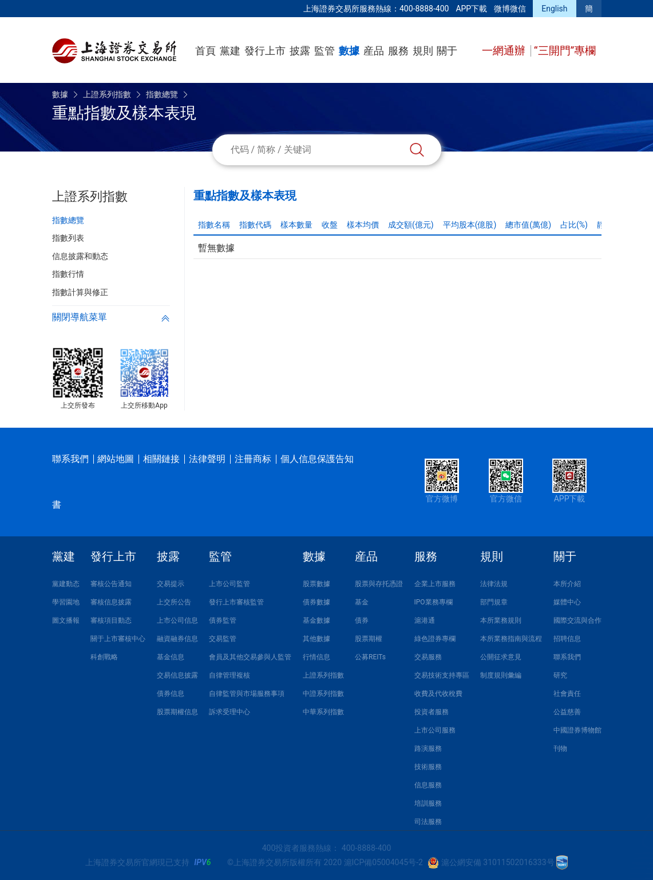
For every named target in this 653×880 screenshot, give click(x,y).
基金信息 (170, 657)
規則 (423, 51)
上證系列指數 (107, 94)
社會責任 (567, 694)
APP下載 (471, 8)
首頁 (205, 51)
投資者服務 (431, 712)
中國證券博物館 (577, 730)
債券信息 (170, 694)
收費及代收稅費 (438, 694)
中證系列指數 (323, 694)
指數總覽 (162, 94)
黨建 (230, 51)
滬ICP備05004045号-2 (383, 862)
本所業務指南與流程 (511, 639)
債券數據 (316, 602)
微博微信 (510, 8)
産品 (373, 51)
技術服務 (428, 767)
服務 (398, 51)
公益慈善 (567, 712)
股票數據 (316, 584)
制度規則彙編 (500, 675)
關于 (447, 51)
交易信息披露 (177, 675)
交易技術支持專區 (441, 675)
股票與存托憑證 (379, 584)
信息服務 (428, 785)
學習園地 (66, 602)
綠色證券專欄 (435, 639)
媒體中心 (567, 602)
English (554, 8)
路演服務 (428, 748)
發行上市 (265, 51)
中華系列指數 (323, 712)
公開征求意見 (500, 657)
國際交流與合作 (577, 620)
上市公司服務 (435, 730)
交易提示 (170, 584)
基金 (362, 602)
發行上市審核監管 (236, 602)
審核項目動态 (111, 620)
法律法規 (494, 584)
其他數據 (316, 639)
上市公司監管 (229, 584)
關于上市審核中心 (117, 639)
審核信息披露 (111, 602)
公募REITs (370, 657)
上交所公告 (174, 602)
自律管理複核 (229, 675)
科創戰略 (104, 657)
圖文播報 (66, 620)
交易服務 (428, 657)
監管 (324, 51)
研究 (560, 675)
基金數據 (316, 620)
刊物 (560, 748)
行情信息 (316, 657)
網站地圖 (115, 458)
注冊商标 (253, 458)
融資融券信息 (177, 639)
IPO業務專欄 (433, 602)
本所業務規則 (500, 620)
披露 (300, 51)
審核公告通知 (111, 584)
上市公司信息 (177, 620)
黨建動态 (66, 584)
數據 (349, 51)
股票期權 (368, 639)
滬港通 (424, 620)
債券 (362, 620)
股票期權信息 (177, 712)
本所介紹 (567, 584)
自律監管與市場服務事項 (246, 694)
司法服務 (428, 822)
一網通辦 (505, 50)
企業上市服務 (435, 584)
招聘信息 (567, 639)
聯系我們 (70, 458)
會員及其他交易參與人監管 (250, 657)
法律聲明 (207, 458)
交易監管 (222, 639)
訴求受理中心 (229, 712)
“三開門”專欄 (565, 50)
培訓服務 (428, 803)
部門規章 (494, 602)
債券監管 (222, 620)
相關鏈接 (161, 458)
